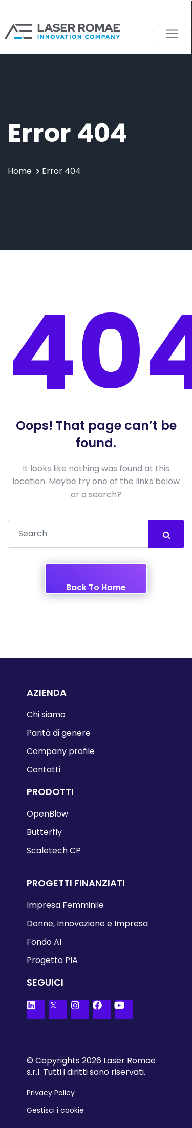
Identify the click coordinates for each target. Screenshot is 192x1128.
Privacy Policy (51, 1093)
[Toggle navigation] (172, 34)
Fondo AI (44, 942)
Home (20, 171)
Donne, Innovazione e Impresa (87, 923)
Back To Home (96, 587)
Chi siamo (46, 714)
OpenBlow (47, 814)
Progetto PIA (52, 960)
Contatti (43, 770)
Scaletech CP (54, 851)
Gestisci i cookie (55, 1110)
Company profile (61, 751)
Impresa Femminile (65, 905)
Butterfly (44, 832)
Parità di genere (59, 733)
